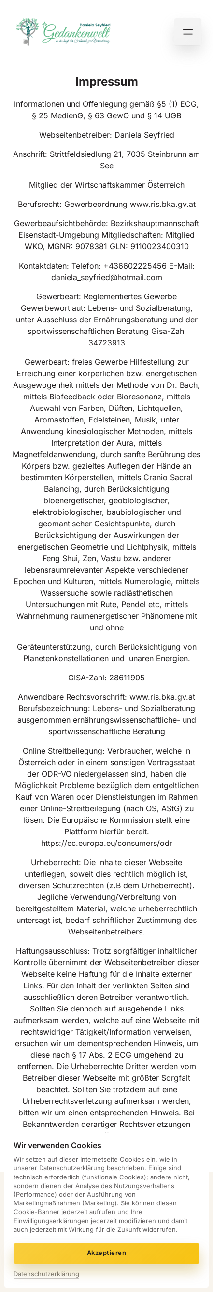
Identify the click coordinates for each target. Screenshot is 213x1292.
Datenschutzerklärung (46, 1274)
